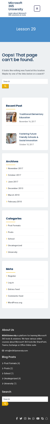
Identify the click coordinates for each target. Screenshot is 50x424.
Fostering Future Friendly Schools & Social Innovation (28, 137)
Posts (10, 232)
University (12, 252)
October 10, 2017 (26, 144)
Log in (11, 282)
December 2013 (15, 188)
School (11, 239)
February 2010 (15, 201)
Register (12, 276)
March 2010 (13, 195)
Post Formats (14, 225)
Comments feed (15, 296)
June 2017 (13, 182)
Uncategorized (15, 245)
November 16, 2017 (27, 121)
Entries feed (14, 289)
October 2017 (14, 175)
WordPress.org (15, 302)
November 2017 (15, 168)
